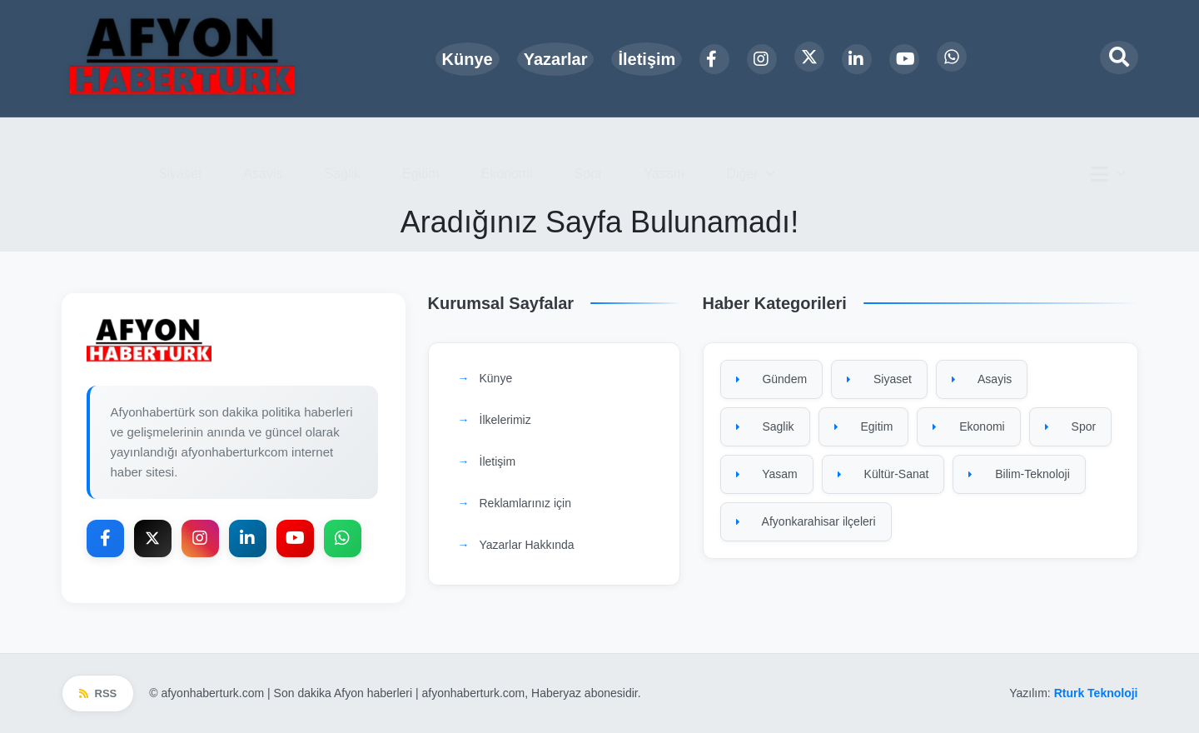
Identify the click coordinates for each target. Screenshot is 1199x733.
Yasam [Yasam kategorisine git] (767, 474)
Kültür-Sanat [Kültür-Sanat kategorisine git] (883, 474)
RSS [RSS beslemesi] (98, 693)
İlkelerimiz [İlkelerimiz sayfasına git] (505, 419)
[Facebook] (714, 59)
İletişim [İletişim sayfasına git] (498, 461)
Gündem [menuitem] (91, 149)
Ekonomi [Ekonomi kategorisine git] (968, 426)
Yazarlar (556, 59)
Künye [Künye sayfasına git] (496, 378)
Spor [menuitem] (589, 150)
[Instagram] (762, 59)
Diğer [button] (742, 159)
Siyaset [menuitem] (179, 149)
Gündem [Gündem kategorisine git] (772, 379)
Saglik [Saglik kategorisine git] (765, 426)
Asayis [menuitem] (262, 149)
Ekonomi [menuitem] (507, 149)
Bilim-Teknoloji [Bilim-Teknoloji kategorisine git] (1018, 474)
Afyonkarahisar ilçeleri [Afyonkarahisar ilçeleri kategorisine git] (806, 521)
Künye (467, 59)
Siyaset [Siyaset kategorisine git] (879, 379)
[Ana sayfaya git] (234, 341)
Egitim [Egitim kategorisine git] (863, 426)
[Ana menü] (1112, 165)
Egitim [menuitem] (420, 149)
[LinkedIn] (857, 59)
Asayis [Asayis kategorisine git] (982, 379)
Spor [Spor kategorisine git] (1070, 426)
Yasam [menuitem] (664, 154)
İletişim (646, 59)
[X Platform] (809, 57)
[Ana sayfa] (182, 58)
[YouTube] (904, 59)
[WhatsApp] (952, 57)
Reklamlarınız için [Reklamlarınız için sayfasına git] (525, 503)
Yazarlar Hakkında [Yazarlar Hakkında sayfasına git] (527, 544)
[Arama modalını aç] (1119, 57)
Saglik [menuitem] (342, 149)
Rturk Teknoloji (1096, 693)
